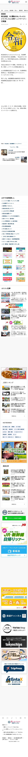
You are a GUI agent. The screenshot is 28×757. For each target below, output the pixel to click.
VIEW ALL (14, 416)
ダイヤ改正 (18, 426)
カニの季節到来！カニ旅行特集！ (10, 221)
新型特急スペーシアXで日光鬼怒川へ (11, 216)
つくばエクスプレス (18, 431)
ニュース (3, 13)
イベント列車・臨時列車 (19, 429)
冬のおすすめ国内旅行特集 (8, 231)
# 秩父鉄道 (6, 143)
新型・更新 (10, 431)
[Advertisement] (14, 127)
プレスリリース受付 (14, 739)
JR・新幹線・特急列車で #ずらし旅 (10, 244)
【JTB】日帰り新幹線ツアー (9, 236)
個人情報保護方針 (17, 738)
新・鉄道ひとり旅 (6, 426)
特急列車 (4, 434)
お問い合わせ (5, 739)
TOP (2, 10)
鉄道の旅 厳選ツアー (7, 213)
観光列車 (11, 429)
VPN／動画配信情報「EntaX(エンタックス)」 (13, 734)
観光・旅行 (5, 429)
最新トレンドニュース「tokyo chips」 (11, 727)
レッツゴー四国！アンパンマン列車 (10, 200)
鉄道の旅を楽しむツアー (8, 208)
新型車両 (21, 10)
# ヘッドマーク (18, 143)
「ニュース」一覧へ (14, 147)
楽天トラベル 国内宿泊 (8, 218)
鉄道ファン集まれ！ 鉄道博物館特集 (10, 239)
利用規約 (4, 738)
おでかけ (6, 10)
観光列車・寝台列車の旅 (8, 223)
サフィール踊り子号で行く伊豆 (9, 241)
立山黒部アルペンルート (8, 203)
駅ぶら (16, 10)
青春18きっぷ (18, 437)
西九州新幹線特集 (6, 226)
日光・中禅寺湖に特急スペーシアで (10, 233)
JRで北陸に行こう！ (7, 228)
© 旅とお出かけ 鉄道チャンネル (14, 741)
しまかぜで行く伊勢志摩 (8, 211)
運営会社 (10, 738)
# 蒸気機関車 (12, 143)
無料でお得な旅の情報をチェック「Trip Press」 (13, 732)
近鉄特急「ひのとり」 (7, 205)
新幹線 (13, 426)
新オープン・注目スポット (8, 437)
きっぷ (14, 434)
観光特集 (11, 10)
